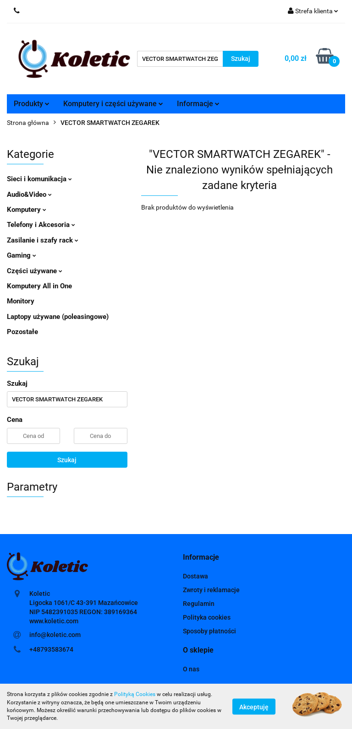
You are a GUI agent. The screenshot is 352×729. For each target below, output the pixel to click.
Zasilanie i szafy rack (42, 240)
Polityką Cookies (134, 694)
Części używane (34, 271)
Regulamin (198, 603)
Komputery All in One (39, 286)
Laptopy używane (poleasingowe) (58, 317)
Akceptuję (254, 706)
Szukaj (67, 460)
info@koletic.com (55, 634)
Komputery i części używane (113, 103)
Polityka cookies (207, 617)
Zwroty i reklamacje (211, 590)
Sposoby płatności (209, 631)
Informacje (198, 103)
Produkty (32, 103)
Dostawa (195, 576)
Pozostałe (22, 332)
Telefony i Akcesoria (41, 225)
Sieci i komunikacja (39, 179)
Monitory (20, 301)
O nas (191, 669)
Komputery (26, 209)
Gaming (21, 255)
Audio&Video (29, 194)
